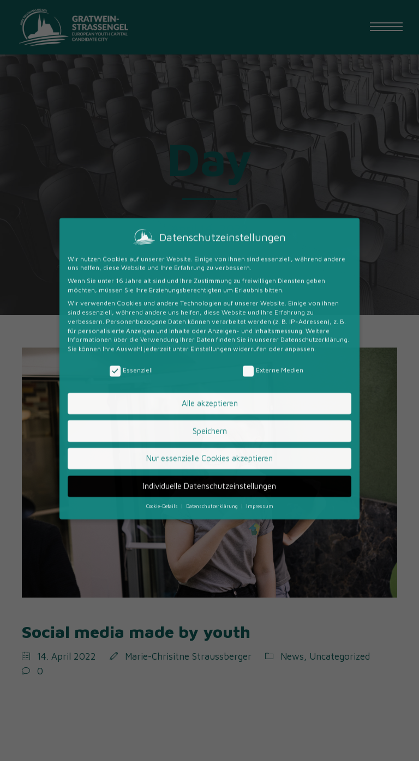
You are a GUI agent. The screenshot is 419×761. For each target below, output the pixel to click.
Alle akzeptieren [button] (210, 319)
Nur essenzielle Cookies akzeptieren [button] (209, 374)
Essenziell (131, 286)
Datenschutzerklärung (314, 256)
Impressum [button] (259, 422)
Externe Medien (273, 286)
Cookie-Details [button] (162, 422)
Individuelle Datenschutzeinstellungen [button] (209, 401)
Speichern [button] (210, 346)
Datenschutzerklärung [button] (213, 422)
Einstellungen (210, 265)
